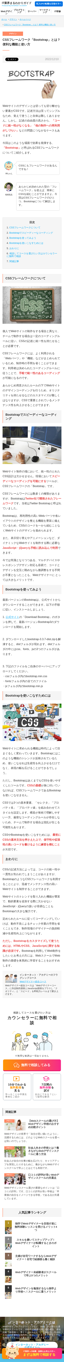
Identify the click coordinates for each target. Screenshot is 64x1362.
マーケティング (44, 11)
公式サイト (12, 617)
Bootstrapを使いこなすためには (26, 243)
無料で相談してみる (32, 1065)
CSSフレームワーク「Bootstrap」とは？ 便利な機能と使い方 (30, 25)
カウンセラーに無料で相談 (32, 254)
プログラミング (19, 11)
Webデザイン (6, 12)
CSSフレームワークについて (25, 227)
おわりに (14, 248)
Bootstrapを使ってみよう (22, 238)
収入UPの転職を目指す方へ (48, 4)
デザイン (13, 19)
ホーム (4, 19)
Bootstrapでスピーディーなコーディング (31, 232)
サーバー (32, 11)
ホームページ (25, 19)
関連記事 (14, 261)
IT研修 (57, 11)
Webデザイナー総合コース (33, 981)
